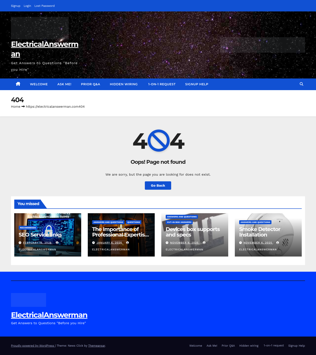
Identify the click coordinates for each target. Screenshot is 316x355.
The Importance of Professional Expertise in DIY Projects (120, 234)
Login (27, 5)
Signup (15, 5)
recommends (28, 227)
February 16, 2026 (38, 242)
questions (133, 222)
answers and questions (108, 222)
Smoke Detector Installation (259, 232)
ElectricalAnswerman (49, 315)
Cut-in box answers (179, 222)
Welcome (39, 84)
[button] (301, 84)
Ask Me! (64, 84)
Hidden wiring (124, 84)
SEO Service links (40, 234)
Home (15, 107)
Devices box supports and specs (193, 232)
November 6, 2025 (258, 242)
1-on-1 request (161, 84)
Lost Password (44, 5)
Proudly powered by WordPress (33, 345)
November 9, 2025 (185, 242)
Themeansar (96, 345)
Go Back (158, 185)
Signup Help (196, 84)
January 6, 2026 (110, 242)
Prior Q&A (90, 84)
